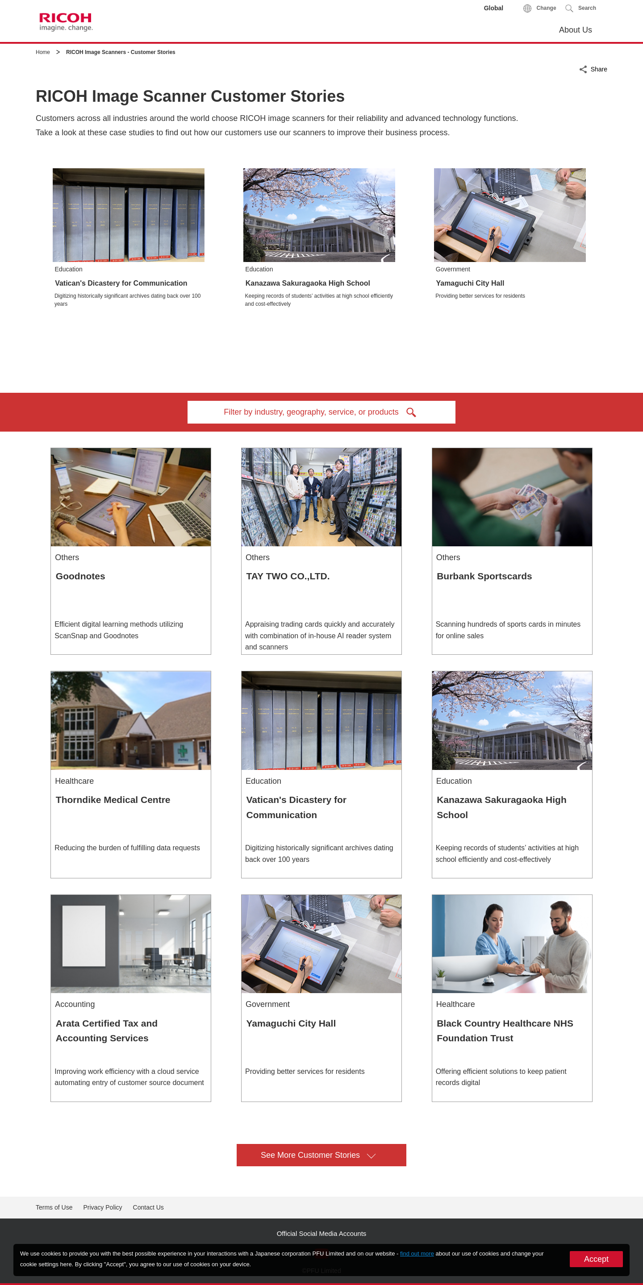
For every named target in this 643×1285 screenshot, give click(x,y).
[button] (580, 8)
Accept (596, 1259)
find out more (417, 1253)
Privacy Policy (102, 1207)
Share (599, 68)
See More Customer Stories (318, 1154)
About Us (575, 29)
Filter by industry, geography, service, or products (321, 412)
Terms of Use (54, 1207)
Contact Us (148, 1207)
